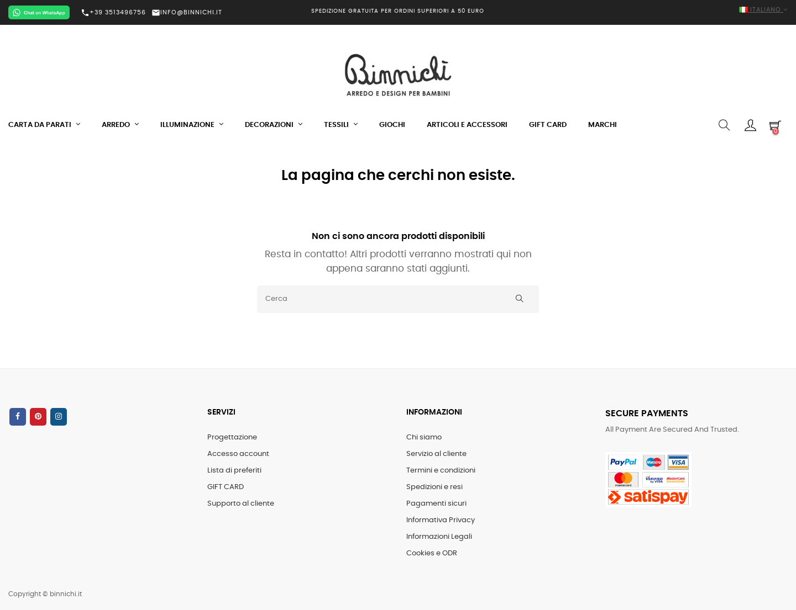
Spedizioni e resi (434, 487)
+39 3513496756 (113, 12)
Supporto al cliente (240, 503)
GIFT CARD (225, 487)
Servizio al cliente (436, 454)
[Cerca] (398, 299)
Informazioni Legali (439, 536)
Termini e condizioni (440, 470)
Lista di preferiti (234, 470)
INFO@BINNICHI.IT (186, 12)
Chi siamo (424, 437)
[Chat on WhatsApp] (39, 12)
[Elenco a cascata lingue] (663, 10)
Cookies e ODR (431, 553)
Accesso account (238, 454)
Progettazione (232, 437)
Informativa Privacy (440, 520)
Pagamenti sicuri (436, 503)
